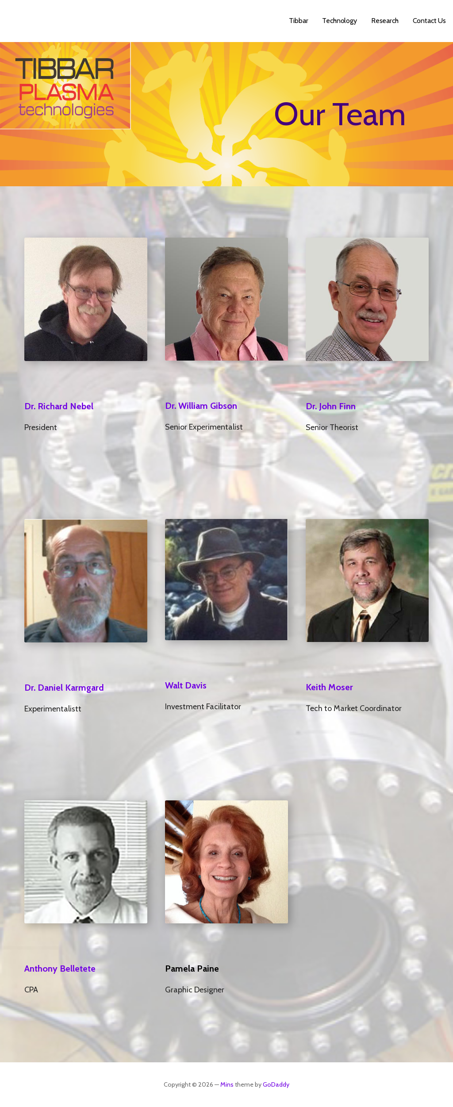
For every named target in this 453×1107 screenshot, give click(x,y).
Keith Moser (329, 687)
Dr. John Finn (331, 406)
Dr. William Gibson (201, 405)
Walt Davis (186, 685)
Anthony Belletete (60, 968)
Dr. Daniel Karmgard (64, 687)
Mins (227, 1084)
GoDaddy (276, 1084)
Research (385, 20)
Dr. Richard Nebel (58, 406)
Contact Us (429, 20)
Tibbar (298, 20)
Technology (339, 20)
